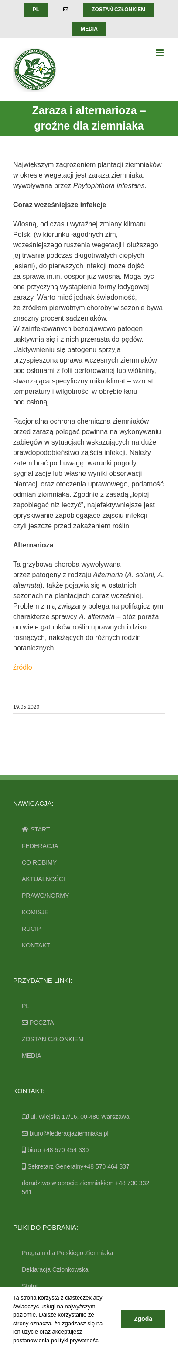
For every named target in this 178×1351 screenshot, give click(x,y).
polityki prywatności (75, 1340)
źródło (22, 667)
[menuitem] (36, 9)
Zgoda (143, 1318)
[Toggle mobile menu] (160, 52)
